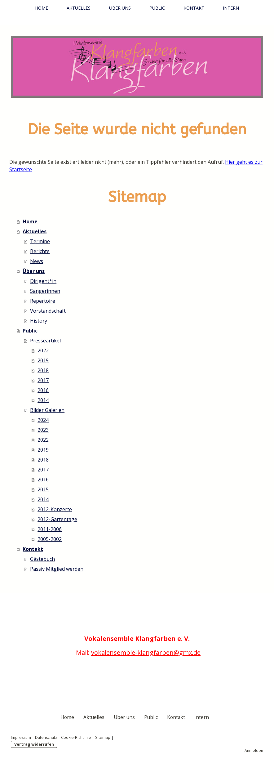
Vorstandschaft (48, 310)
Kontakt (193, 8)
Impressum (21, 737)
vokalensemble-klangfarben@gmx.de (146, 652)
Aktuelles (79, 8)
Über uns (120, 8)
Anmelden (254, 750)
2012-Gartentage (57, 519)
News (36, 261)
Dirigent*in (43, 281)
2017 (43, 380)
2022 (43, 350)
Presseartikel (45, 340)
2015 (43, 489)
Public (157, 8)
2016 (43, 390)
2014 (43, 400)
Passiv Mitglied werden (56, 568)
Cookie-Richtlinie (76, 737)
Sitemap (102, 737)
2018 (43, 370)
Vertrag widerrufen (34, 744)
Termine (40, 241)
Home (41, 8)
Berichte (40, 251)
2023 (43, 429)
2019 (43, 360)
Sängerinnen (45, 291)
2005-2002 (50, 539)
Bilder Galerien (47, 410)
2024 (43, 420)
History (38, 320)
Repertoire (42, 300)
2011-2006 (50, 529)
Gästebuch (42, 559)
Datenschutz (46, 737)
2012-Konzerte (55, 509)
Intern (231, 8)
